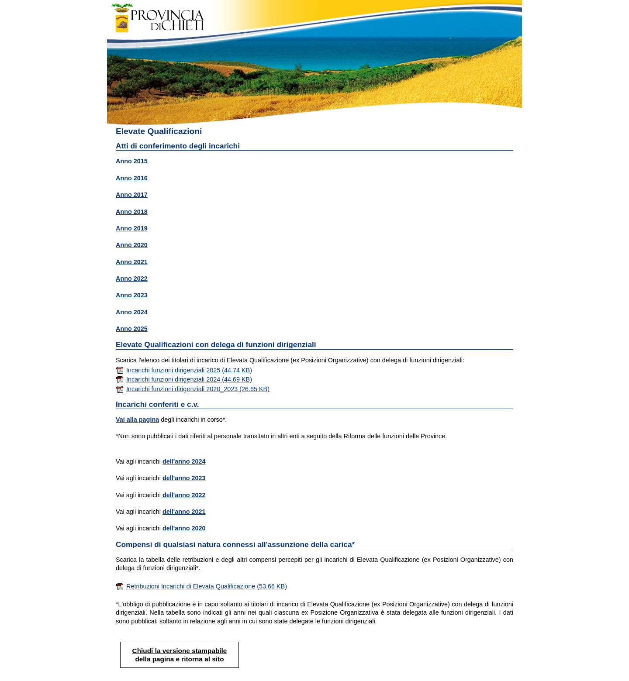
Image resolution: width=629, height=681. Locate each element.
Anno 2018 (132, 211)
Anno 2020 (132, 244)
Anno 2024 (132, 312)
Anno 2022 (132, 278)
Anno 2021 (132, 261)
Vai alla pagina (137, 419)
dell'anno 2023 (184, 478)
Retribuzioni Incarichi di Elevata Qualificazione (201, 586)
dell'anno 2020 (184, 528)
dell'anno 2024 (184, 461)
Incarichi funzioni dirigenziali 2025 (184, 370)
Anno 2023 (132, 295)
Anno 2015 (132, 161)
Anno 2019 (132, 228)
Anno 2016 (132, 178)
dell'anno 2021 (184, 511)
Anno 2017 (132, 194)
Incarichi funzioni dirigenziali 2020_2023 (193, 388)
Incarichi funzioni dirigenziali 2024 (184, 379)
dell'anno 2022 (183, 495)
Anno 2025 (132, 328)
